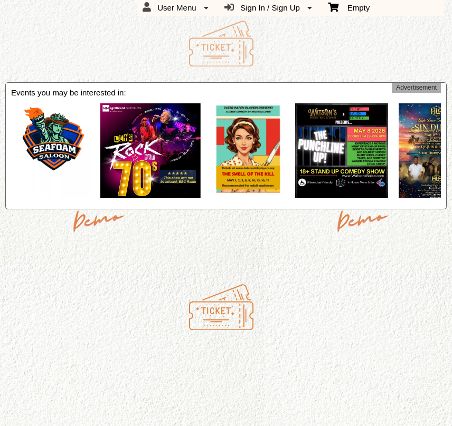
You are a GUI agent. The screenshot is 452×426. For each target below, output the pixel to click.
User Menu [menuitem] (176, 7)
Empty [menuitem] (349, 7)
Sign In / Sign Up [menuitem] (268, 7)
